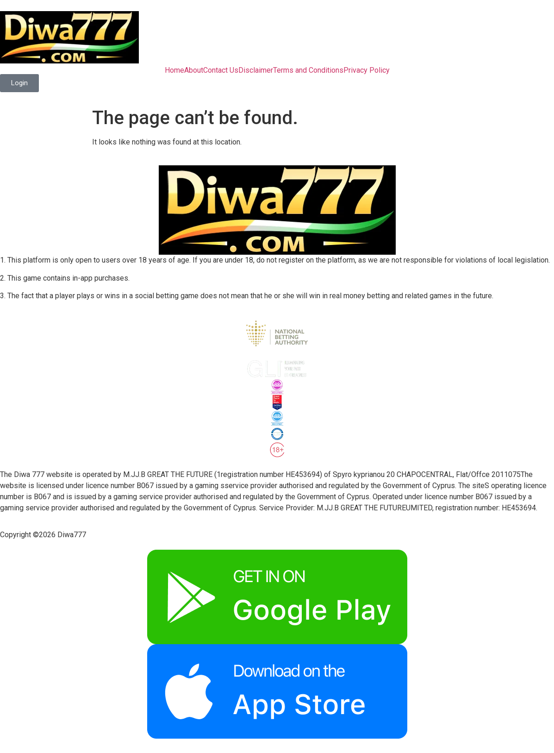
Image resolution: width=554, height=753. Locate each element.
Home (174, 70)
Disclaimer (255, 70)
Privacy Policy (366, 70)
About (193, 70)
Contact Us (220, 70)
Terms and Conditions (308, 70)
